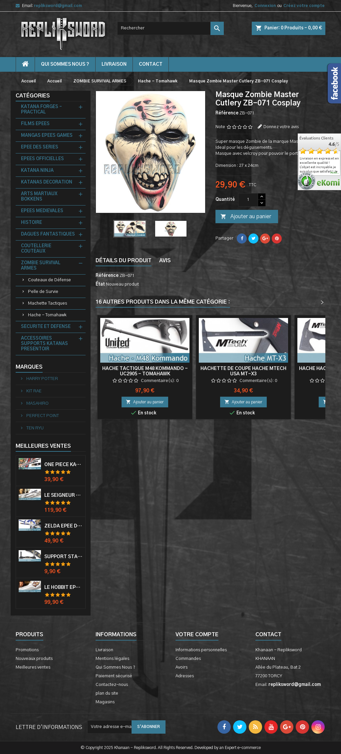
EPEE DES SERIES (39, 147)
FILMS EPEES (35, 124)
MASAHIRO (37, 403)
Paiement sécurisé (114, 676)
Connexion (265, 6)
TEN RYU (34, 428)
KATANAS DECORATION (46, 182)
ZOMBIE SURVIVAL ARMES (41, 266)
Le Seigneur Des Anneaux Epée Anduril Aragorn (63, 495)
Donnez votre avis (281, 127)
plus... (335, 172)
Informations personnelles (201, 650)
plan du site (107, 693)
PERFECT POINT (42, 416)
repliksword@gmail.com (58, 6)
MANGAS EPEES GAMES (47, 135)
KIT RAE (33, 391)
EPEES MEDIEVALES (42, 211)
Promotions (27, 650)
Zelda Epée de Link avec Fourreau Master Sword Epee (63, 526)
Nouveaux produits (34, 659)
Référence (226, 113)
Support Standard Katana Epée (63, 556)
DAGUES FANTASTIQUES (48, 234)
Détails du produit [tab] (124, 260)
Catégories (33, 95)
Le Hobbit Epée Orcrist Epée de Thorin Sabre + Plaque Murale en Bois (63, 587)
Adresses (184, 676)
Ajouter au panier (245, 217)
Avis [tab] (165, 260)
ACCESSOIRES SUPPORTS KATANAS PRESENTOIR (44, 343)
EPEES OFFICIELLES (42, 159)
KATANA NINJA (37, 170)
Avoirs (181, 667)
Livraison (114, 64)
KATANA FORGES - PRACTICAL (41, 109)
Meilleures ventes (33, 667)
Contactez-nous (112, 685)
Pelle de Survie (43, 292)
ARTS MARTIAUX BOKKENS (39, 197)
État (100, 284)
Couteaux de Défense (49, 280)
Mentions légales (112, 659)
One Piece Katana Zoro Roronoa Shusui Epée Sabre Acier (63, 464)
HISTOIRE (31, 223)
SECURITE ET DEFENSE (46, 327)
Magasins (105, 702)
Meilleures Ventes (43, 446)
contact (151, 64)
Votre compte (196, 634)
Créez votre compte (304, 6)
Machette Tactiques (47, 303)
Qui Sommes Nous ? (65, 64)
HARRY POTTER (41, 379)
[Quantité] (248, 200)
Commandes (188, 659)
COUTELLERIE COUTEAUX (36, 249)
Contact (268, 634)
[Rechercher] (170, 28)
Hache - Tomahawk (47, 315)
